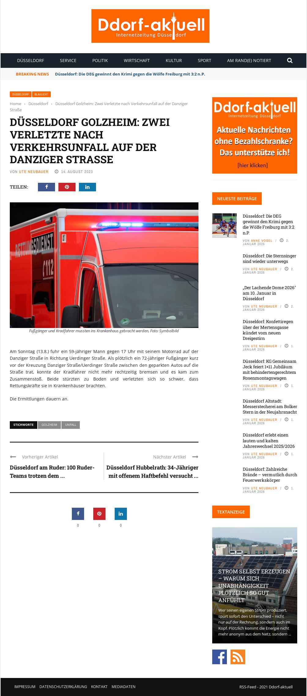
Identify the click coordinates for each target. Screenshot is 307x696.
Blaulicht (41, 94)
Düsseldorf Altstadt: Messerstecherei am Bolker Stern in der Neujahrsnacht (270, 406)
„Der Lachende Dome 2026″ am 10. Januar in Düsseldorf (269, 293)
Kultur (174, 60)
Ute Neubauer (34, 171)
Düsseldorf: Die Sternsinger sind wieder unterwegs (269, 258)
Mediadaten (123, 686)
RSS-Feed (247, 687)
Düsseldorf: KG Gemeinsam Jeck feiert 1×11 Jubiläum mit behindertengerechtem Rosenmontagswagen (270, 369)
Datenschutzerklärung (63, 686)
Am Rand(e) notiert (249, 60)
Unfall (70, 424)
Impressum (24, 686)
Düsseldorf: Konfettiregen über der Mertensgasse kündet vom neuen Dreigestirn (268, 330)
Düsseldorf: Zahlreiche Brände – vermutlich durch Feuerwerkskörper (270, 474)
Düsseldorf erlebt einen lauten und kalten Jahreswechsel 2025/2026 (269, 440)
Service (68, 60)
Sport (204, 60)
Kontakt (99, 686)
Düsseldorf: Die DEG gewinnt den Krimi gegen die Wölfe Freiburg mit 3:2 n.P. (130, 74)
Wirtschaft (137, 60)
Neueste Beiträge (237, 198)
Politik (100, 60)
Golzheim (49, 424)
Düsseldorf (30, 60)
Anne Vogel (261, 240)
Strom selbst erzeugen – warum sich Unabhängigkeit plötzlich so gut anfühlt (254, 586)
